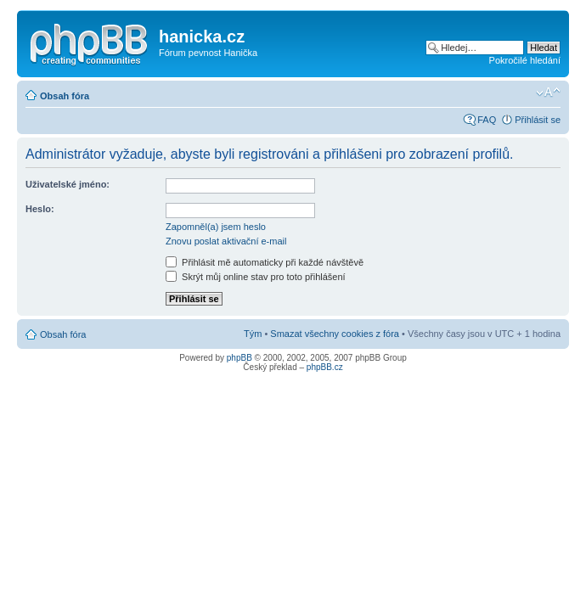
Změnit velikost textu (548, 92)
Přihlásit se (538, 120)
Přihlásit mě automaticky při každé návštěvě (264, 262)
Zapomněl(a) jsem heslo (216, 227)
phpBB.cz (325, 367)
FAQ (486, 120)
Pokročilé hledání (525, 60)
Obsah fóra (64, 96)
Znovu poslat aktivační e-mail (226, 241)
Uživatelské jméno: (67, 184)
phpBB (239, 357)
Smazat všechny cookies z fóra (334, 333)
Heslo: (39, 209)
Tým (253, 333)
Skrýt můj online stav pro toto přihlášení (256, 277)
